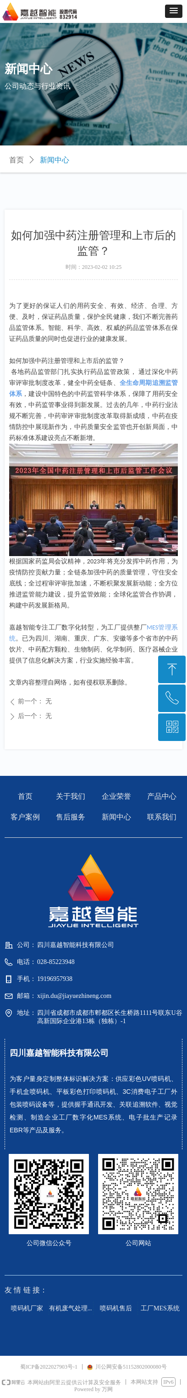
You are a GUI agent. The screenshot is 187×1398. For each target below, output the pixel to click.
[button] (173, 11)
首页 (16, 160)
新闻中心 (54, 160)
